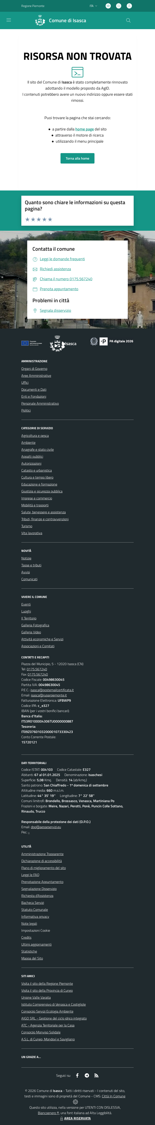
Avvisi (25, 572)
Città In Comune (113, 1096)
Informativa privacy (35, 916)
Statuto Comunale (34, 909)
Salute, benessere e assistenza (43, 512)
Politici (26, 410)
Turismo (26, 526)
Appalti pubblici (32, 456)
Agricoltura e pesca (35, 435)
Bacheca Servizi (32, 902)
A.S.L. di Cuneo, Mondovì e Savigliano (48, 1039)
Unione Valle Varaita (36, 997)
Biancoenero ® (48, 1112)
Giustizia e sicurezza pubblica (41, 491)
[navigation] (8, 20)
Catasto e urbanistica (36, 470)
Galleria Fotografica (35, 625)
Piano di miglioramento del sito (43, 867)
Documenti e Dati (33, 389)
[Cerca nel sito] (128, 20)
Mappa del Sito (32, 958)
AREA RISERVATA (75, 1118)
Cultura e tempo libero (37, 477)
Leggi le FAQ (30, 874)
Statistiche (29, 951)
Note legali (29, 923)
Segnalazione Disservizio (39, 888)
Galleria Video (31, 632)
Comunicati (29, 579)
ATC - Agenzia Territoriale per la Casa (47, 1025)
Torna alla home (77, 158)
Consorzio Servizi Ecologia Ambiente (47, 1011)
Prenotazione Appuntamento (42, 881)
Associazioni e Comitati (37, 646)
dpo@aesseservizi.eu (46, 827)
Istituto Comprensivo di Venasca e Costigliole (53, 1004)
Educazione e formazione (39, 484)
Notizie (26, 558)
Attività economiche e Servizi (42, 639)
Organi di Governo (34, 368)
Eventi (26, 604)
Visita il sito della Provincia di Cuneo (47, 990)
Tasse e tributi (31, 565)
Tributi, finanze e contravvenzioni (45, 519)
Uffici (25, 382)
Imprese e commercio (36, 498)
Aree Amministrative (36, 375)
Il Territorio (28, 618)
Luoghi (26, 611)
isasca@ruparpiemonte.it (49, 695)
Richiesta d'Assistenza (37, 895)
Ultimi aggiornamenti (36, 944)
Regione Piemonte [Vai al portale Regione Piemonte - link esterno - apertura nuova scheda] (32, 5)
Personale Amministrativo (40, 403)
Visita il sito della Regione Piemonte (47, 983)
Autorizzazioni (31, 463)
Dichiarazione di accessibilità (41, 860)
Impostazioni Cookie (35, 930)
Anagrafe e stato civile (37, 449)
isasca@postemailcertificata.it (52, 690)
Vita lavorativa (31, 533)
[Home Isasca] (58, 20)
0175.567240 (37, 669)
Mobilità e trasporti (35, 505)
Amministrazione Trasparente (42, 853)
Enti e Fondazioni (33, 396)
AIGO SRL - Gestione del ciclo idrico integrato (54, 1018)
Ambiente (28, 442)
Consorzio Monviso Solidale (41, 1032)
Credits (26, 937)
